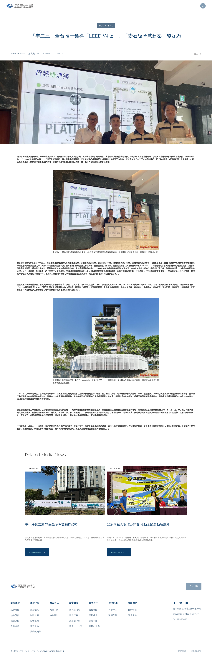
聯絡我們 (132, 603)
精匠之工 (54, 603)
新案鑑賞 (73, 603)
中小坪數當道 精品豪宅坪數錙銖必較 (51, 524)
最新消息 (34, 610)
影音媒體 (34, 620)
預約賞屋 (132, 610)
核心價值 (15, 615)
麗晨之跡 (15, 620)
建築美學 (112, 615)
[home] (19, 6)
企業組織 (15, 626)
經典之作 (93, 603)
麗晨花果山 (74, 615)
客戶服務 (132, 615)
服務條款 (182, 651)
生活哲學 (113, 603)
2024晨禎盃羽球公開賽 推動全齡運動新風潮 (138, 524)
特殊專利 (54, 615)
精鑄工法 (54, 610)
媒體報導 (34, 615)
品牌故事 (15, 610)
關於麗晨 (15, 603)
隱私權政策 (196, 651)
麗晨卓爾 (93, 620)
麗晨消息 (34, 603)
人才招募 (193, 586)
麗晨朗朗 (93, 610)
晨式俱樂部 (35, 631)
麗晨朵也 (93, 615)
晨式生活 (34, 626)
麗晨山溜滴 (94, 626)
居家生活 (112, 610)
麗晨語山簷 (74, 610)
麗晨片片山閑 (75, 626)
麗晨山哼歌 (74, 620)
